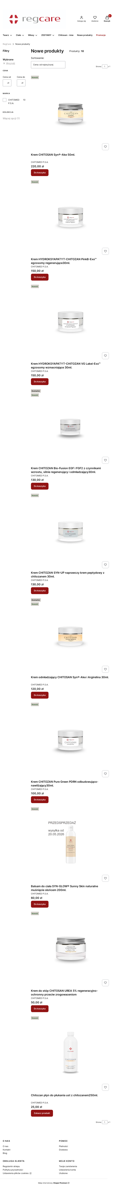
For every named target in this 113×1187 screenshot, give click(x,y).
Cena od (7, 77)
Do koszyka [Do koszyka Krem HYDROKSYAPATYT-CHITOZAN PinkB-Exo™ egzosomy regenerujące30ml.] (40, 277)
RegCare (7, 44)
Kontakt (6, 1149)
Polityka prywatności (13, 1169)
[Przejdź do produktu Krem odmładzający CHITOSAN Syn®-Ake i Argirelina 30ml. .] (70, 635)
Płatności (63, 1146)
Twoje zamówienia (68, 1166)
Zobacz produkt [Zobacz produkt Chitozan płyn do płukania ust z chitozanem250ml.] (42, 1113)
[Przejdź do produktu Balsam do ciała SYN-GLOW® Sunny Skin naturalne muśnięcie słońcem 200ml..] (70, 844)
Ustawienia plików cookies (16, 1173)
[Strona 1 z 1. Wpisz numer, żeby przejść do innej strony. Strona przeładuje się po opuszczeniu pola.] (104, 66)
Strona (98, 66)
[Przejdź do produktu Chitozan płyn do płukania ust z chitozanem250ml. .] (70, 1053)
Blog (5, 1153)
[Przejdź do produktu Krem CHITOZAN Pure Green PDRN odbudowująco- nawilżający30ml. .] (70, 740)
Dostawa (63, 1149)
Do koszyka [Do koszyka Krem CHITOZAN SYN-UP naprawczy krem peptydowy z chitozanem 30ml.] (40, 590)
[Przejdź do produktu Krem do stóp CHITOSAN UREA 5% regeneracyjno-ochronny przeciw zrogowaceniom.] (70, 949)
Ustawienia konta (67, 1169)
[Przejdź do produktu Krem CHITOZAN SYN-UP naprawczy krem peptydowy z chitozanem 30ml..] (70, 531)
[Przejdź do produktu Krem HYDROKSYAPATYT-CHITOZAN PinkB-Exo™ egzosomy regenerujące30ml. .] (70, 217)
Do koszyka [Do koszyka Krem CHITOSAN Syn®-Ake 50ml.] (40, 172)
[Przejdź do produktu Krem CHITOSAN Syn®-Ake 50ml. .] (70, 113)
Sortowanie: (37, 57)
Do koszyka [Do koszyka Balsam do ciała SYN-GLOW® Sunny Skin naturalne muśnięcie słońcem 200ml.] (40, 904)
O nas (5, 1146)
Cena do (21, 77)
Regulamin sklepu (11, 1166)
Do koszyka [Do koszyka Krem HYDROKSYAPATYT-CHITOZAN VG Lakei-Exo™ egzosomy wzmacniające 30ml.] (40, 381)
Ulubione (63, 1173)
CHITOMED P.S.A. (13, 102)
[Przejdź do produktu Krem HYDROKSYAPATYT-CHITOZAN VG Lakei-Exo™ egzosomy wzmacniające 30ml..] (70, 322)
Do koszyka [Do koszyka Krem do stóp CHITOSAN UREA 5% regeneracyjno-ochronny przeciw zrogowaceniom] (40, 1008)
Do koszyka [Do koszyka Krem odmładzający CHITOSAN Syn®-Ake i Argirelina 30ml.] (40, 695)
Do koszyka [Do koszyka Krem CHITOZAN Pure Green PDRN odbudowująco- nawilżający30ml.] (40, 799)
